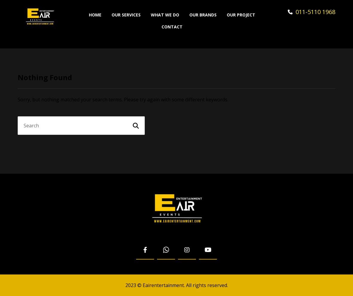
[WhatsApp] (166, 250)
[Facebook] (145, 250)
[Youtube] (208, 250)
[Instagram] (187, 250)
